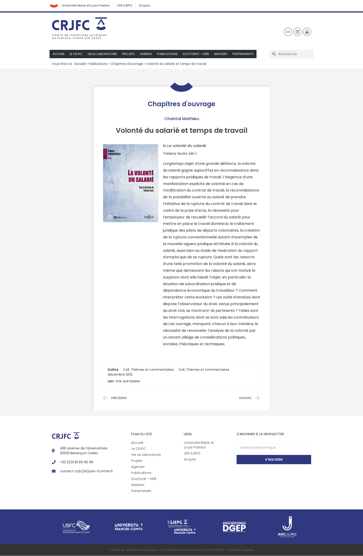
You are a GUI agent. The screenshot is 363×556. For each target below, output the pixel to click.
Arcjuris (145, 5)
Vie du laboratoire (103, 54)
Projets (129, 54)
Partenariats (244, 54)
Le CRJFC (76, 54)
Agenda (147, 54)
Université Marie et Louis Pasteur (86, 5)
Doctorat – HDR (197, 54)
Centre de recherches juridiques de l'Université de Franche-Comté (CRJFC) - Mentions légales (182, 550)
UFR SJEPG (125, 5)
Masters (222, 54)
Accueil (59, 54)
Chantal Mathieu (181, 119)
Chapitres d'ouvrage (127, 64)
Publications (168, 54)
